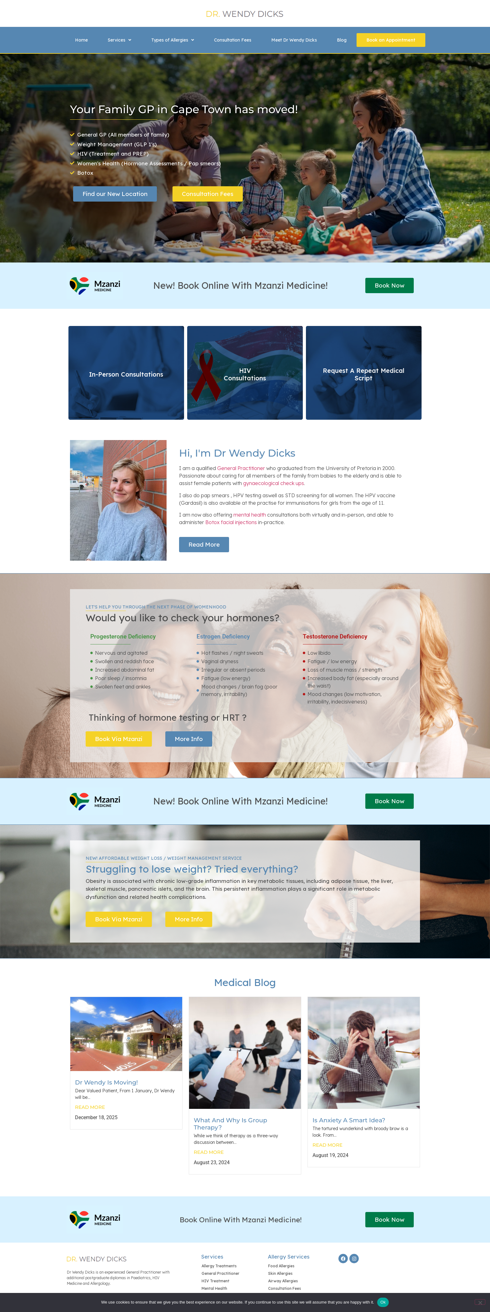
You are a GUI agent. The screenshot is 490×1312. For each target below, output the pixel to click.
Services (119, 40)
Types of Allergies (172, 40)
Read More (90, 1107)
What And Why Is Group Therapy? (230, 1123)
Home (81, 40)
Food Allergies (281, 1266)
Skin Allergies (280, 1273)
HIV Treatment (215, 1281)
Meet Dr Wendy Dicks (294, 40)
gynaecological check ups (273, 483)
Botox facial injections (231, 522)
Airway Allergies (283, 1281)
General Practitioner (241, 468)
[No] (480, 1302)
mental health (249, 515)
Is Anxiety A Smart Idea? (348, 1120)
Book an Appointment (391, 40)
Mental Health (214, 1288)
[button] (119, 40)
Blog (342, 40)
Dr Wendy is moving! (106, 1082)
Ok (383, 1302)
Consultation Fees (232, 40)
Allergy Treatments (219, 1266)
